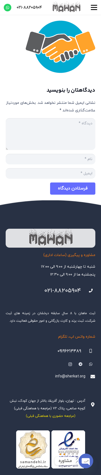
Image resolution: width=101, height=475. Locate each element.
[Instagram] (70, 364)
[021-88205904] (88, 290)
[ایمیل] (50, 173)
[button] (94, 7)
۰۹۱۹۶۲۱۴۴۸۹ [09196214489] (69, 351)
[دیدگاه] (50, 134)
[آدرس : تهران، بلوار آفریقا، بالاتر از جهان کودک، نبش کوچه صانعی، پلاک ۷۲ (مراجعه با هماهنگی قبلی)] (90, 405)
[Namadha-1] (50, 449)
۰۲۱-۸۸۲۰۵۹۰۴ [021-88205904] (62, 291)
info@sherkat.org (70, 376)
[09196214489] (88, 351)
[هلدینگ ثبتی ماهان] (66, 7)
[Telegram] (80, 364)
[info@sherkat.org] (90, 376)
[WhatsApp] (7, 7)
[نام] (50, 159)
